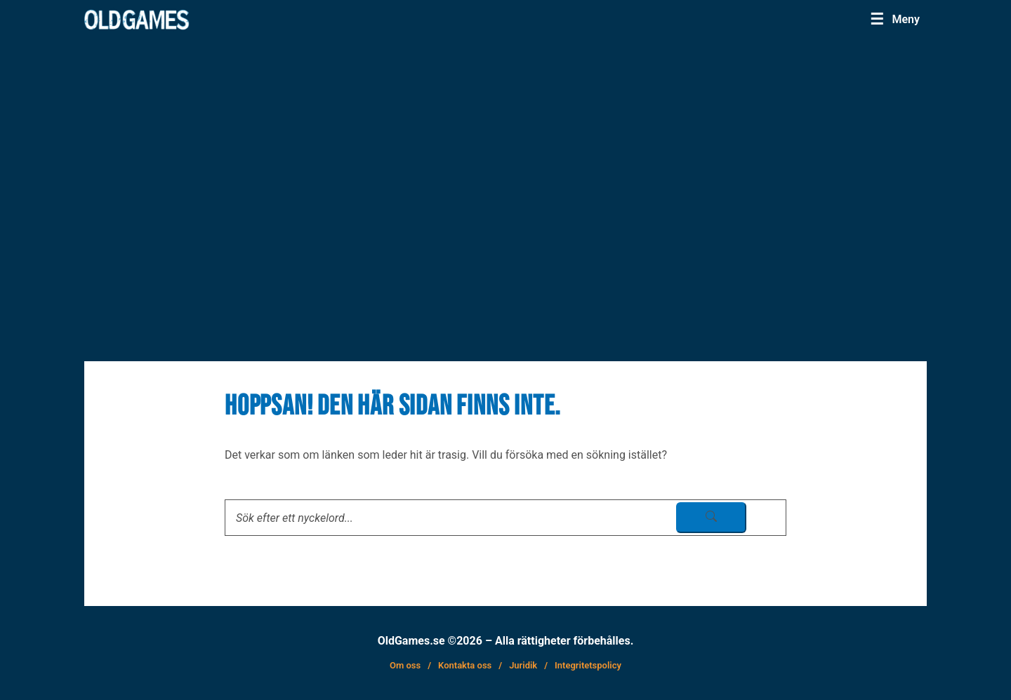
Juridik (523, 665)
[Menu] (895, 18)
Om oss (405, 665)
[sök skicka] (711, 517)
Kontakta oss (464, 665)
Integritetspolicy (588, 665)
